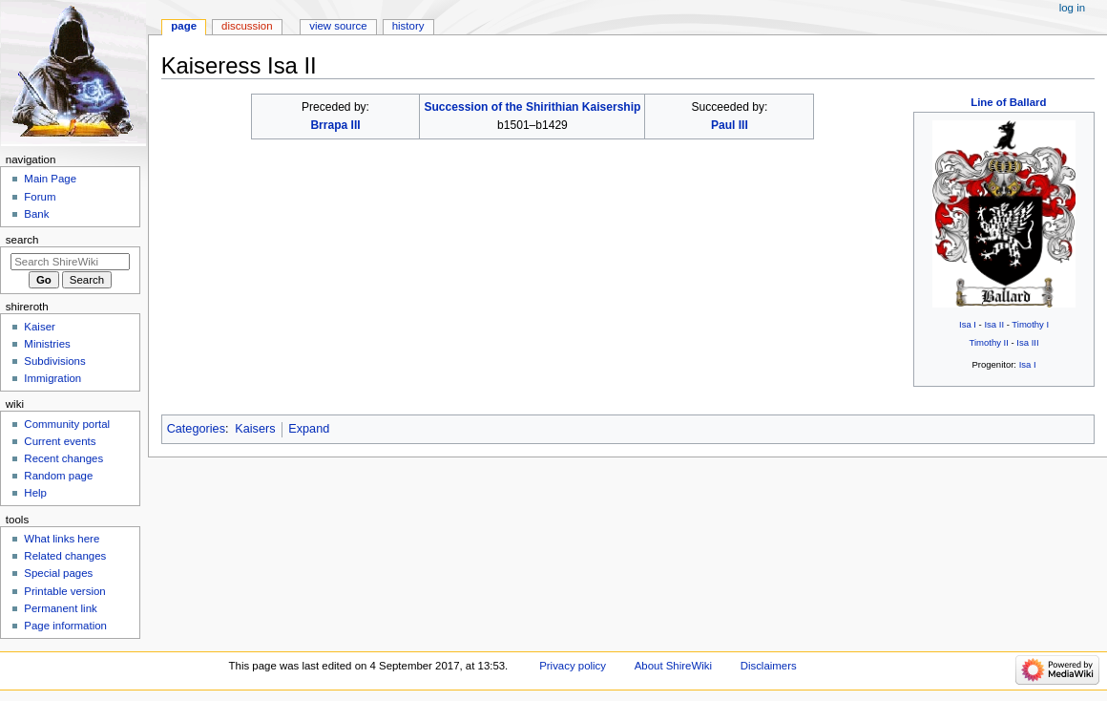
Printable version (64, 591)
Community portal (67, 424)
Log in (1072, 7)
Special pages (58, 573)
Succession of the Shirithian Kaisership (532, 107)
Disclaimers (769, 665)
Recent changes (63, 458)
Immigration (52, 378)
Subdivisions (54, 361)
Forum (39, 196)
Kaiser (39, 326)
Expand (308, 428)
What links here (61, 538)
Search (22, 239)
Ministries (47, 344)
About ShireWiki (673, 665)
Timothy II (988, 342)
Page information (65, 625)
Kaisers (255, 428)
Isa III (1027, 342)
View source (337, 26)
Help (35, 493)
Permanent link (60, 608)
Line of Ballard (1008, 102)
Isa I (967, 324)
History (408, 26)
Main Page (50, 178)
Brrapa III (335, 125)
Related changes (65, 556)
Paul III (729, 125)
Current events (59, 441)
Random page (58, 475)
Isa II (994, 324)
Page (184, 26)
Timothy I (1030, 324)
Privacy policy (572, 665)
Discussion (246, 26)
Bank (36, 214)
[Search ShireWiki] (70, 261)
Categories (196, 428)
